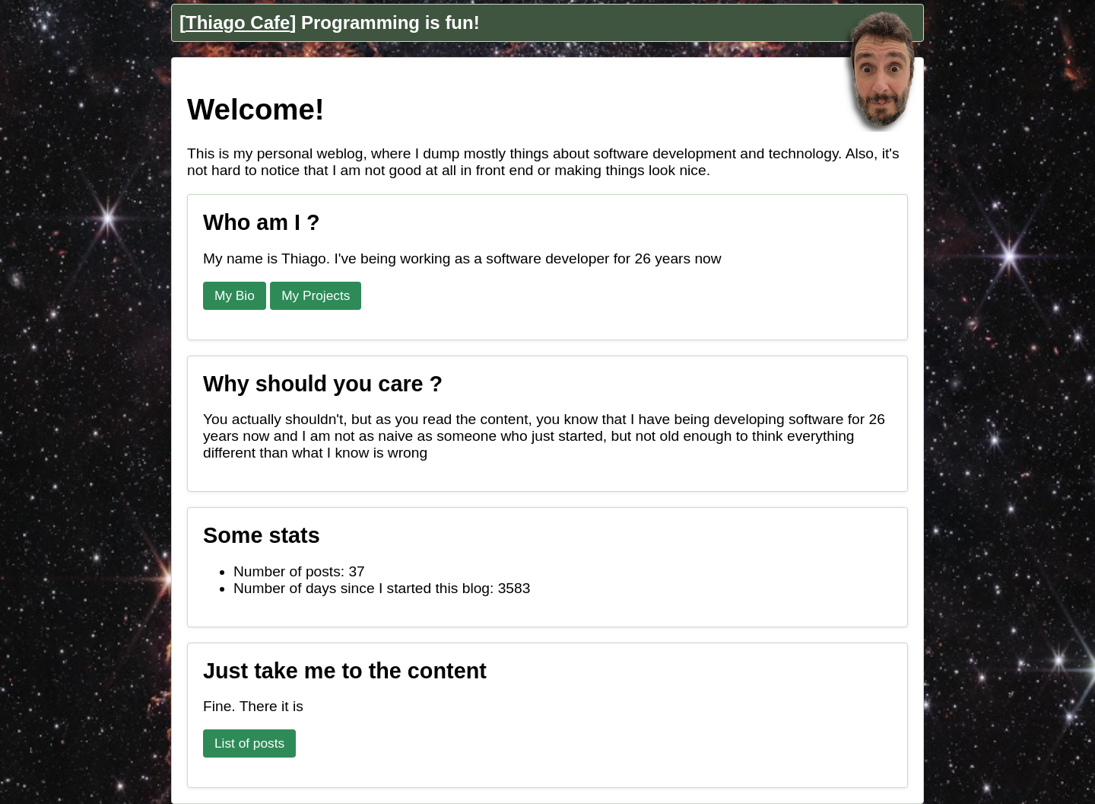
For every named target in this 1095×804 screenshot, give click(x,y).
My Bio (234, 295)
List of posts (249, 743)
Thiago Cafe (238, 22)
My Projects (315, 295)
